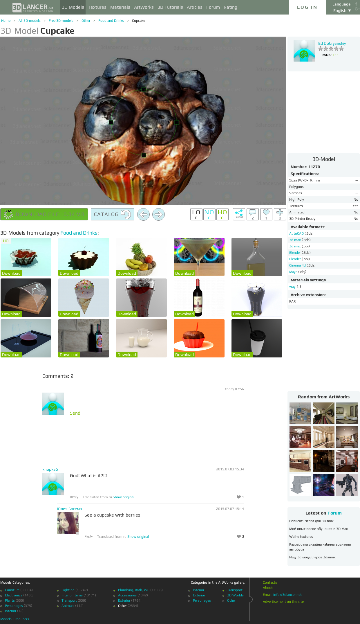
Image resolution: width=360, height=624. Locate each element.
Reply (74, 497)
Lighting (68, 590)
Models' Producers (14, 619)
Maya (293, 272)
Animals (67, 606)
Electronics (13, 595)
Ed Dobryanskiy (332, 43)
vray (292, 287)
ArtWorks (144, 7)
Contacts (270, 582)
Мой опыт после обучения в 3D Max (318, 529)
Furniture (12, 590)
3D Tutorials (170, 7)
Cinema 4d (298, 265)
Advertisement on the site (283, 602)
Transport (69, 600)
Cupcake (138, 21)
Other (86, 21)
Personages (14, 606)
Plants (10, 600)
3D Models (73, 7)
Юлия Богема (69, 509)
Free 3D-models (61, 21)
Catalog (112, 215)
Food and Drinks (111, 21)
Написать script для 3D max (311, 521)
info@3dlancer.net (287, 595)
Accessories (127, 595)
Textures (97, 7)
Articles (194, 7)
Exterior (124, 600)
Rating (230, 7)
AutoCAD (297, 233)
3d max (295, 240)
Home (5, 21)
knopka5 (50, 469)
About (268, 588)
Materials (120, 7)
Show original (123, 497)
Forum (213, 7)
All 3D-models (30, 21)
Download (11, 273)
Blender (295, 253)
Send (75, 413)
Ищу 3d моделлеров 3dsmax (312, 557)
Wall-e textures (301, 537)
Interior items (72, 595)
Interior (10, 611)
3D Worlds (235, 595)
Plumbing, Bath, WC (133, 590)
